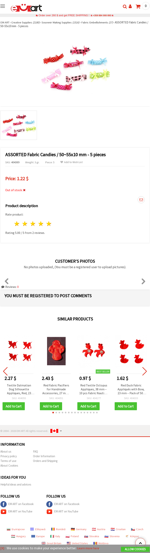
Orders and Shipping (45, 461)
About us (5, 452)
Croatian (118, 529)
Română (58, 529)
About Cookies (9, 466)
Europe (38, 536)
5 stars (49, 224)
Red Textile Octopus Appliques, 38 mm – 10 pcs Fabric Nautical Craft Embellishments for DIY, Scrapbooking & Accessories (93, 389)
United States (77, 543)
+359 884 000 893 (102, 15)
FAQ (35, 452)
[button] (53, 413)
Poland (72, 536)
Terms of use (8, 461)
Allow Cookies (135, 549)
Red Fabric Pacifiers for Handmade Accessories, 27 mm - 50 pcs (56, 389)
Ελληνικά (38, 529)
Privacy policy (8, 456)
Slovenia (112, 536)
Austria (98, 529)
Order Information (44, 456)
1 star (17, 224)
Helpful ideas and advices (15, 484)
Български (16, 529)
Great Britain (51, 543)
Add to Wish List (71, 162)
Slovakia (91, 536)
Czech (137, 529)
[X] (2, 548)
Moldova (100, 543)
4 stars (41, 224)
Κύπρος (132, 536)
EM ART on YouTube (16, 512)
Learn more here (89, 548)
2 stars (25, 224)
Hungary (18, 536)
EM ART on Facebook (17, 504)
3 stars (33, 224)
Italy (55, 536)
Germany (79, 529)
